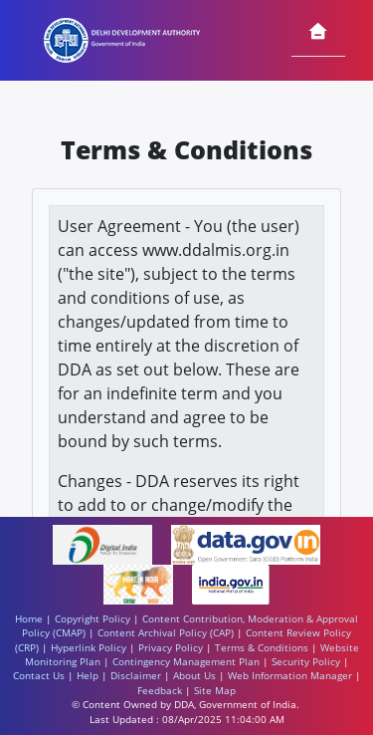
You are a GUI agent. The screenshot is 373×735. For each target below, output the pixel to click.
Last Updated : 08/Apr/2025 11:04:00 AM (187, 719)
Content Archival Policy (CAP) (165, 632)
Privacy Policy (170, 647)
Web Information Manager (290, 675)
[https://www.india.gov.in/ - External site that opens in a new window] (231, 583)
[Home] (318, 32)
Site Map (215, 690)
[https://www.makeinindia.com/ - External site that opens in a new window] (140, 583)
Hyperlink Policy (88, 647)
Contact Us (39, 675)
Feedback (159, 690)
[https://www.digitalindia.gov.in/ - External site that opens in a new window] (104, 543)
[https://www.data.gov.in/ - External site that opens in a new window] (245, 543)
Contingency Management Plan (186, 661)
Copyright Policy (92, 618)
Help (87, 675)
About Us (194, 675)
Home (29, 618)
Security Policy (306, 661)
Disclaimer (135, 675)
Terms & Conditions (261, 647)
